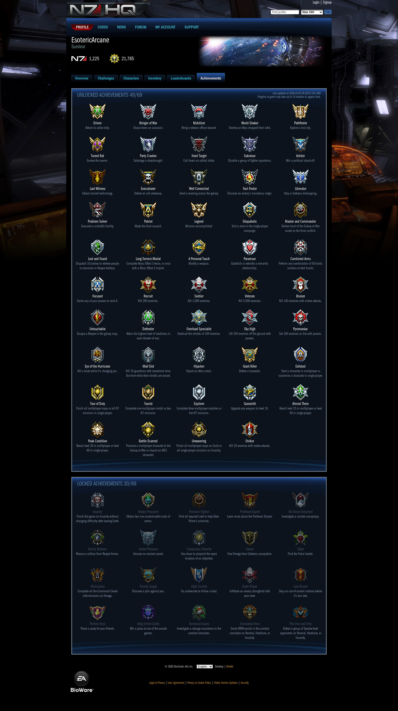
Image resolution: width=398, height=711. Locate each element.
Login (316, 2)
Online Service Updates (226, 683)
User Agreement (176, 683)
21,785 (128, 59)
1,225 (94, 59)
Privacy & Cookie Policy (199, 683)
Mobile (229, 666)
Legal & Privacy (157, 683)
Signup (327, 2)
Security (245, 683)
